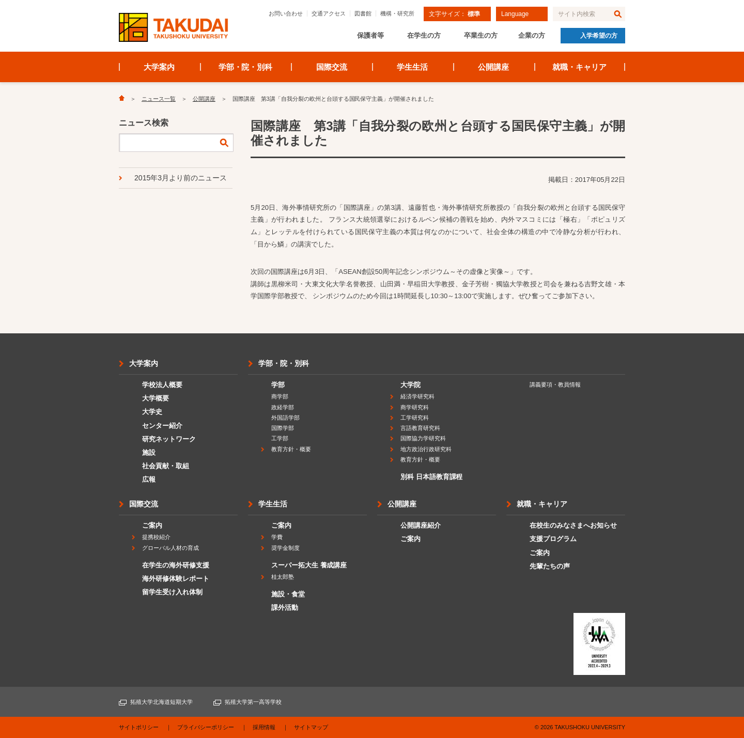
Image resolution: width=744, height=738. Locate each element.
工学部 (279, 438)
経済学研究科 (417, 396)
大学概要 (155, 398)
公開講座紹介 (420, 525)
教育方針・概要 (291, 449)
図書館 (362, 13)
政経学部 (282, 407)
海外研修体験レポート (175, 578)
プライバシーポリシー (205, 727)
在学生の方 (424, 35)
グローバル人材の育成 (170, 548)
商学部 (279, 396)
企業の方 (531, 35)
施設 (149, 452)
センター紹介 (162, 425)
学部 (278, 385)
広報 (149, 479)
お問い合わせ (286, 13)
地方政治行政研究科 (426, 449)
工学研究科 (414, 417)
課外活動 (284, 607)
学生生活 (412, 67)
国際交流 (331, 67)
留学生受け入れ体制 (172, 592)
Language (515, 14)
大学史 (152, 412)
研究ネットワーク (169, 439)
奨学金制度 (285, 548)
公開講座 (493, 67)
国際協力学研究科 (423, 438)
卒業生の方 (481, 35)
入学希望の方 (598, 35)
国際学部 (282, 428)
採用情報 (264, 727)
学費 (277, 537)
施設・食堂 (288, 594)
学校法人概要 (162, 385)
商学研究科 (414, 407)
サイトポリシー (139, 727)
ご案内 (152, 525)
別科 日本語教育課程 (431, 477)
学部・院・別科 (246, 67)
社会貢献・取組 (165, 466)
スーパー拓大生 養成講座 (309, 565)
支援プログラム (553, 539)
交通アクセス (329, 13)
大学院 (410, 385)
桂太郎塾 (282, 577)
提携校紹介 (156, 537)
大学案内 (159, 67)
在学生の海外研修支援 (175, 565)
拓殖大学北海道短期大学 (161, 702)
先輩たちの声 (550, 566)
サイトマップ (311, 727)
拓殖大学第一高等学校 (253, 702)
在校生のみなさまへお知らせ (573, 525)
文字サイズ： (454, 14)
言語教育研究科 (420, 428)
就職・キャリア (579, 67)
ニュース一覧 (159, 99)
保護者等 (370, 35)
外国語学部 (285, 417)
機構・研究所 (397, 13)
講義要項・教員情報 (555, 384)
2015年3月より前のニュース (180, 178)
